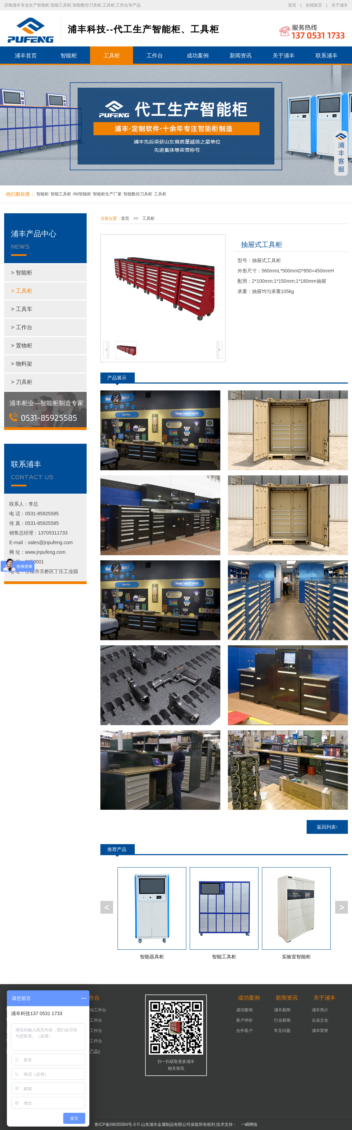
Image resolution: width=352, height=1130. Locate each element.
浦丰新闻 (282, 1010)
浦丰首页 (26, 55)
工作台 (154, 55)
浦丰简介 (320, 1010)
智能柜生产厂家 (107, 194)
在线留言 (314, 5)
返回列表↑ (327, 827)
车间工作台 (91, 1030)
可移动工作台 (93, 1010)
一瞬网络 (247, 1124)
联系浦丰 (327, 55)
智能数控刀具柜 (137, 194)
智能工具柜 (61, 194)
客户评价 (244, 1020)
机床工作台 (91, 1020)
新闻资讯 (241, 55)
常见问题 (282, 1030)
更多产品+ (90, 1051)
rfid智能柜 (82, 194)
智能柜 (68, 55)
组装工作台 (91, 1040)
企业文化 (320, 1020)
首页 (292, 5)
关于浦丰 (339, 5)
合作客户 (244, 1030)
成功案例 (198, 55)
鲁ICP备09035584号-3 (115, 1124)
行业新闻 (282, 1020)
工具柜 (111, 55)
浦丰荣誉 (320, 1030)
